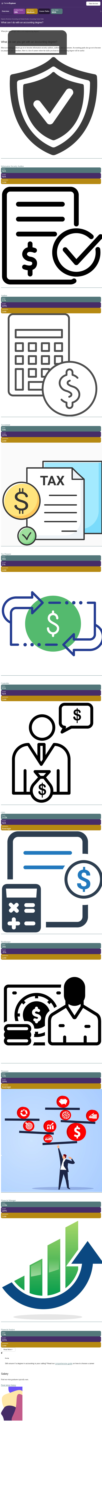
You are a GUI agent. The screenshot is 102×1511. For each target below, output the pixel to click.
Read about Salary (8, 1385)
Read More (8, 1349)
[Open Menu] (44, 3)
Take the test (93, 3)
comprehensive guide (63, 1363)
